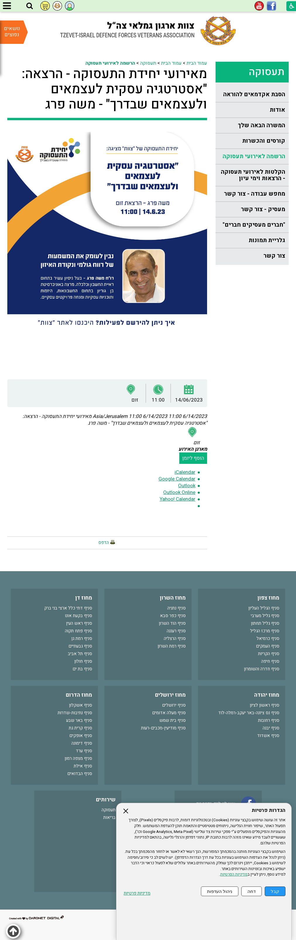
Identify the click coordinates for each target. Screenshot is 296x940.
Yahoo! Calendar (177, 499)
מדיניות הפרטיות (233, 874)
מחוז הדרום (79, 695)
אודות (277, 110)
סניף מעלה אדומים (169, 713)
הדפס (103, 542)
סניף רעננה (176, 631)
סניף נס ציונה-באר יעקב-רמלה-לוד (248, 713)
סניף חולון (83, 661)
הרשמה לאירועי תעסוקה (254, 156)
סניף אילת (83, 766)
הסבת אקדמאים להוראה (254, 94)
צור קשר (274, 256)
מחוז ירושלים (170, 695)
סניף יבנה (271, 728)
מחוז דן (83, 598)
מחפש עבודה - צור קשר (254, 194)
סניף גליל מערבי (265, 615)
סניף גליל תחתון (265, 623)
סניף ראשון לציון (264, 705)
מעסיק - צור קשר (263, 209)
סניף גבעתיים (80, 646)
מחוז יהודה (266, 695)
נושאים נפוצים (12, 32)
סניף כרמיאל (268, 638)
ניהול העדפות (219, 891)
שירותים (106, 800)
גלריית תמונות (267, 240)
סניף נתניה (176, 608)
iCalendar (185, 472)
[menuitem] (252, 94)
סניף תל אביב (80, 653)
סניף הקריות (268, 653)
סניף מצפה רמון (78, 758)
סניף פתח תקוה (78, 631)
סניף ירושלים (174, 705)
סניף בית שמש (172, 720)
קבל (275, 891)
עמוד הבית (197, 63)
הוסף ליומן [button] (193, 458)
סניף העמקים (267, 646)
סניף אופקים (80, 735)
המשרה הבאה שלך (261, 125)
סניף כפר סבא (173, 615)
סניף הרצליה (175, 638)
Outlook (186, 485)
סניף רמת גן (81, 638)
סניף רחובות (268, 720)
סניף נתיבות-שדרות (75, 713)
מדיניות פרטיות (137, 893)
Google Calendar (177, 479)
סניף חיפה (270, 661)
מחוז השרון (173, 598)
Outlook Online (179, 492)
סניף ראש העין (79, 623)
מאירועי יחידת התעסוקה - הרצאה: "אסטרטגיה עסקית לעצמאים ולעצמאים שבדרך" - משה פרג (114, 89)
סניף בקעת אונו (78, 615)
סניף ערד (84, 751)
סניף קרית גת (80, 728)
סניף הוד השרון (172, 623)
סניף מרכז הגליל (264, 631)
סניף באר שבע (79, 720)
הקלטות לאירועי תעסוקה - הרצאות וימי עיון (253, 175)
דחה (251, 891)
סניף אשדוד (268, 735)
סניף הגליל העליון (263, 608)
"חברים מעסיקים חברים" (254, 225)
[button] (29, 6)
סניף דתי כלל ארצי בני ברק (68, 608)
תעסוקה (266, 72)
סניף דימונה (81, 743)
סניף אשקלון (80, 705)
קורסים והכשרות (263, 141)
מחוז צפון (268, 598)
